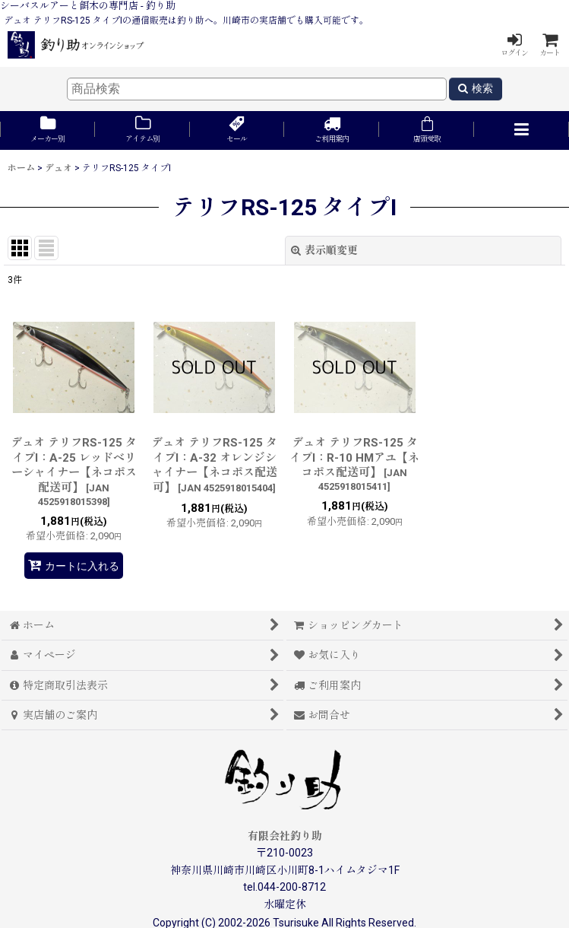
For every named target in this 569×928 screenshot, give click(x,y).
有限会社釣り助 (285, 836)
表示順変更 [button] (324, 250)
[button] (521, 130)
